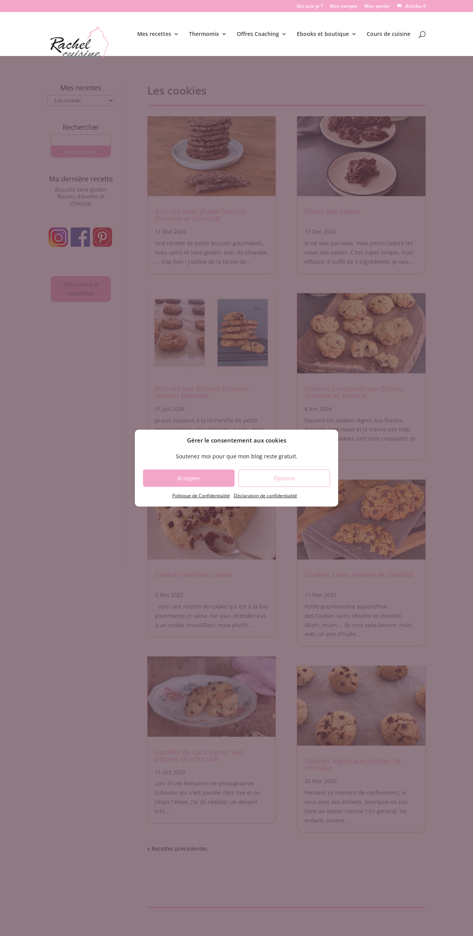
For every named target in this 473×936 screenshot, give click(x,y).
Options (284, 478)
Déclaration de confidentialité (265, 495)
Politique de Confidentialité (201, 495)
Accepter (188, 478)
